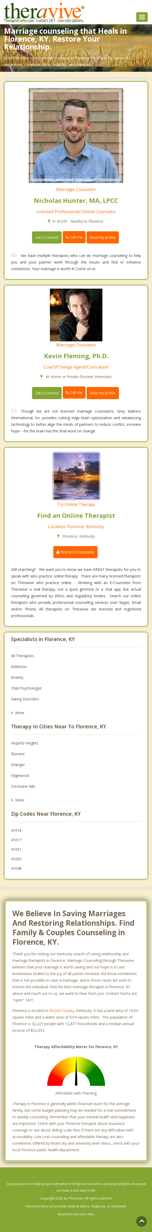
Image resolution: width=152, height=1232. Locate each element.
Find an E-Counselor (75, 552)
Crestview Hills (23, 786)
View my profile (103, 237)
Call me (74, 237)
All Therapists (22, 655)
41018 (16, 830)
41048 (16, 868)
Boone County (61, 1010)
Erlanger (18, 764)
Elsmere (18, 753)
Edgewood (20, 775)
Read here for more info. (76, 1214)
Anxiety (17, 677)
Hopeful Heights (24, 743)
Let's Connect (47, 237)
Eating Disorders (25, 698)
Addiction (19, 666)
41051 (16, 849)
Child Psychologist (26, 688)
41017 (16, 839)
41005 (16, 858)
